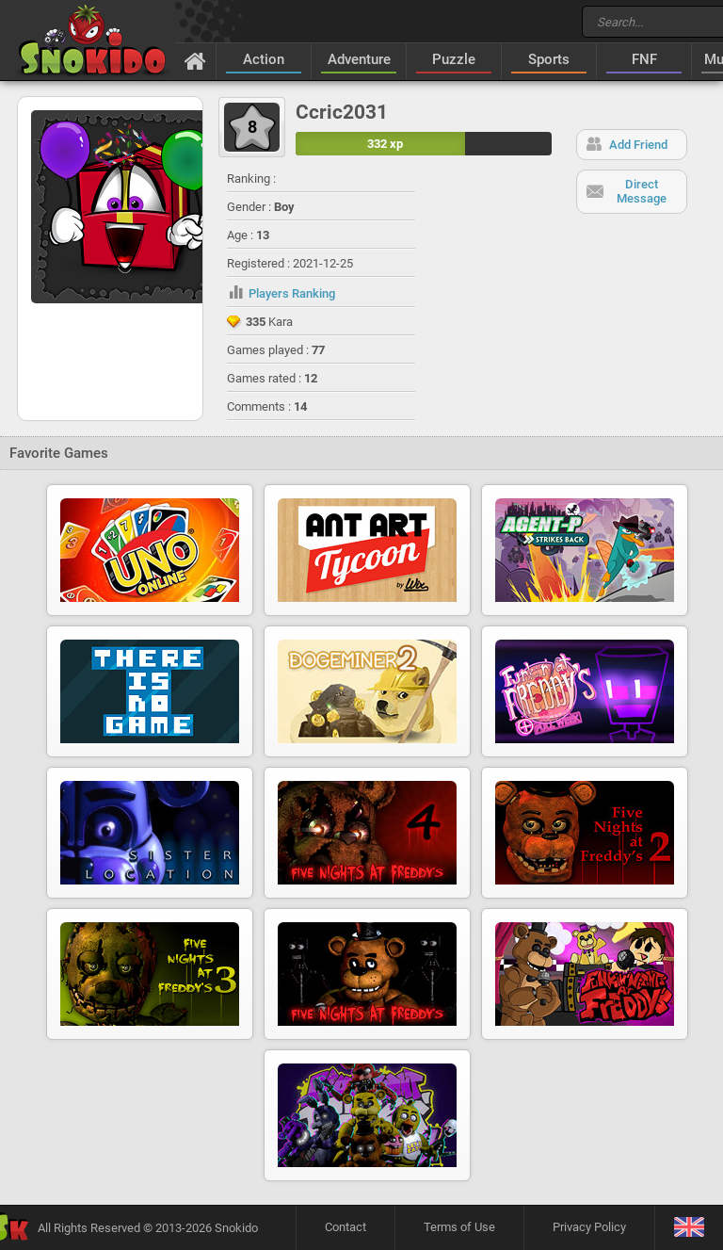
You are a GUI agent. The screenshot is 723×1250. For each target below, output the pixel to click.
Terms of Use (459, 1227)
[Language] (688, 1228)
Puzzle (453, 59)
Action (263, 59)
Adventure (359, 59)
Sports (549, 59)
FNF (644, 59)
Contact (345, 1227)
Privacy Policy (589, 1227)
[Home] (195, 60)
